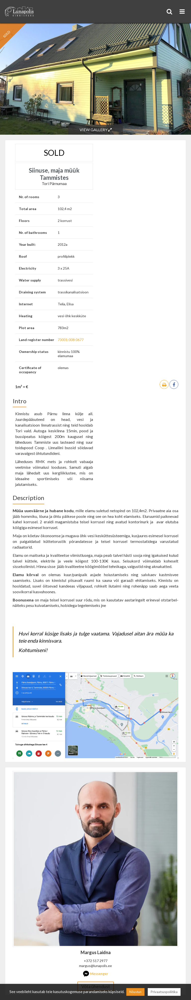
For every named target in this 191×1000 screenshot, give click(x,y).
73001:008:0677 (71, 340)
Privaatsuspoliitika (164, 992)
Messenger (95, 974)
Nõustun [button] (135, 992)
